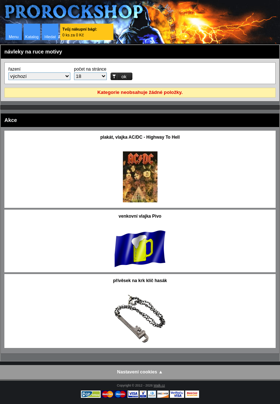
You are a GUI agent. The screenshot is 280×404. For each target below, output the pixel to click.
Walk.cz (159, 385)
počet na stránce (90, 69)
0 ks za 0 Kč (79, 32)
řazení (14, 69)
